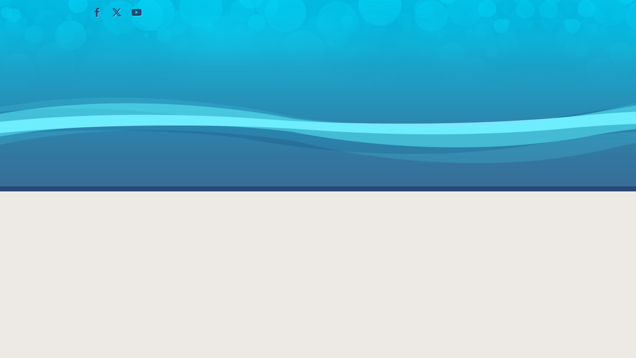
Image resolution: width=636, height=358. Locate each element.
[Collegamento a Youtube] (136, 12)
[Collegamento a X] (116, 12)
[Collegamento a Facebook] (96, 12)
